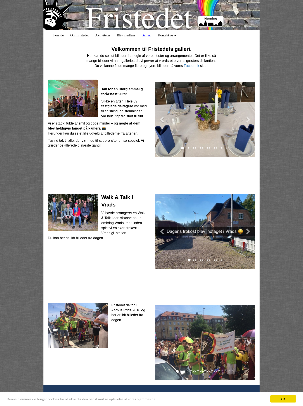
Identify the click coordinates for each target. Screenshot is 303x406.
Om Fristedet (79, 35)
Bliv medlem (126, 35)
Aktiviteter (102, 35)
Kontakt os (167, 35)
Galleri (146, 35)
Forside (58, 35)
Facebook (191, 66)
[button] (162, 119)
